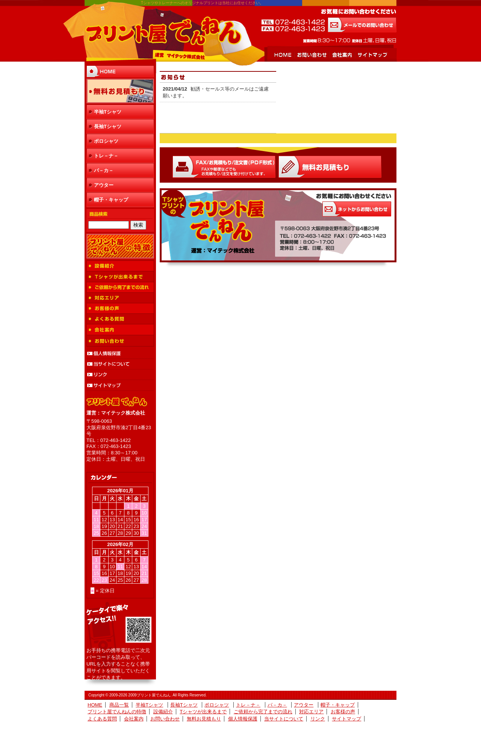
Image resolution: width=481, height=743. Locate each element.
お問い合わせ (311, 55)
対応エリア (120, 298)
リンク (120, 374)
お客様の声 (120, 308)
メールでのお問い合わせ (361, 25)
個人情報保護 (120, 353)
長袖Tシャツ (107, 126)
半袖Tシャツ (107, 112)
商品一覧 (119, 705)
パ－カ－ (103, 170)
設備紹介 (120, 265)
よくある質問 (120, 319)
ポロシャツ (106, 141)
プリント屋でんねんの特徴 (120, 246)
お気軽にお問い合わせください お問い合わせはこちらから (356, 208)
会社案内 (341, 55)
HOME (283, 55)
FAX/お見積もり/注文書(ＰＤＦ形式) (223, 167)
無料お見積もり (120, 91)
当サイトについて (120, 364)
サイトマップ (371, 55)
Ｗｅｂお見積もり (329, 167)
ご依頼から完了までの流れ (120, 287)
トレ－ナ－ (106, 156)
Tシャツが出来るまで (120, 276)
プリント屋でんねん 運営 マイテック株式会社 (163, 32)
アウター (103, 185)
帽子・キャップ (111, 200)
